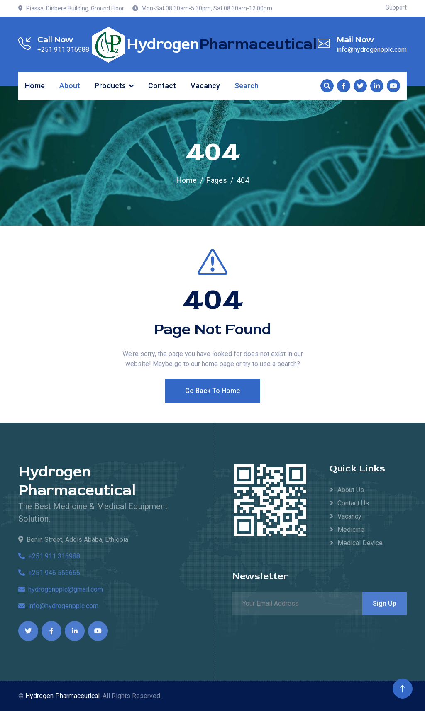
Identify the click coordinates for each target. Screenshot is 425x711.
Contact (162, 85)
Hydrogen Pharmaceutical (77, 481)
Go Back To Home (212, 407)
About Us (350, 490)
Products (110, 85)
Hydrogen (222, 44)
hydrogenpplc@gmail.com (60, 589)
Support (396, 7)
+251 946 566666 (49, 573)
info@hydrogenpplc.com (58, 606)
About (69, 85)
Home (35, 85)
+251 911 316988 (49, 556)
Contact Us (353, 503)
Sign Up (384, 603)
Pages (216, 180)
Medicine (350, 530)
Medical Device (360, 543)
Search (246, 85)
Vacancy (205, 85)
